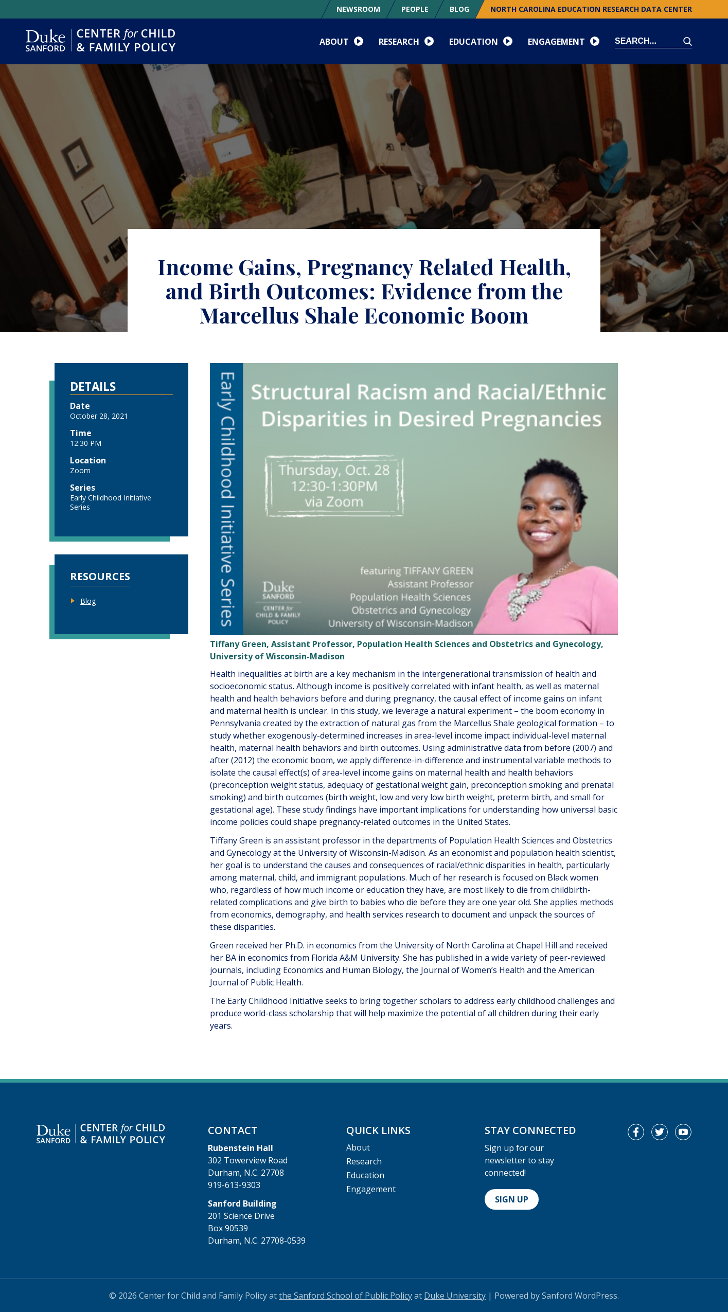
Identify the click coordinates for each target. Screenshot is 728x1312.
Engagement (371, 1189)
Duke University (455, 1295)
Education (365, 1175)
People (415, 9)
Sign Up (511, 1199)
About (358, 1147)
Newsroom (358, 9)
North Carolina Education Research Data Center (591, 9)
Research (364, 1161)
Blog (459, 9)
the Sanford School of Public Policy (345, 1295)
